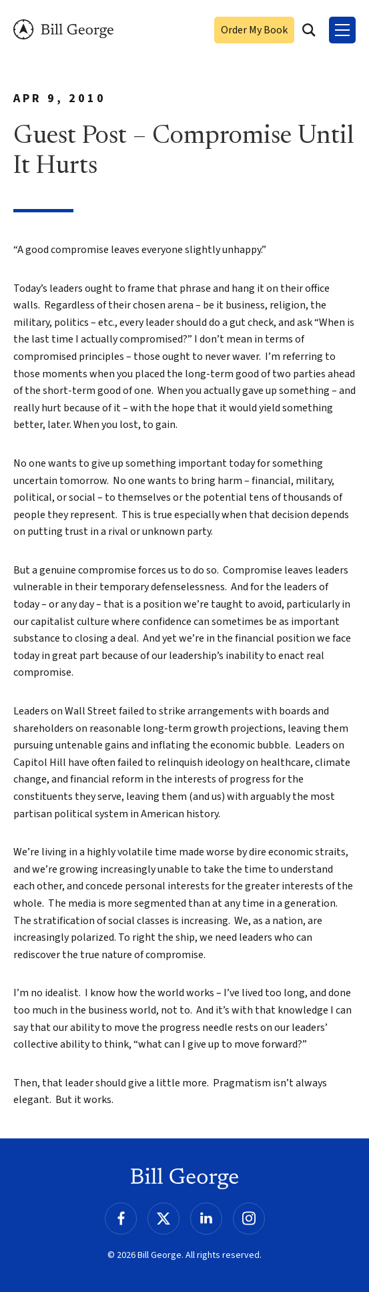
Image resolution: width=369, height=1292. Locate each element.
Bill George (63, 29)
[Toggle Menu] (342, 30)
